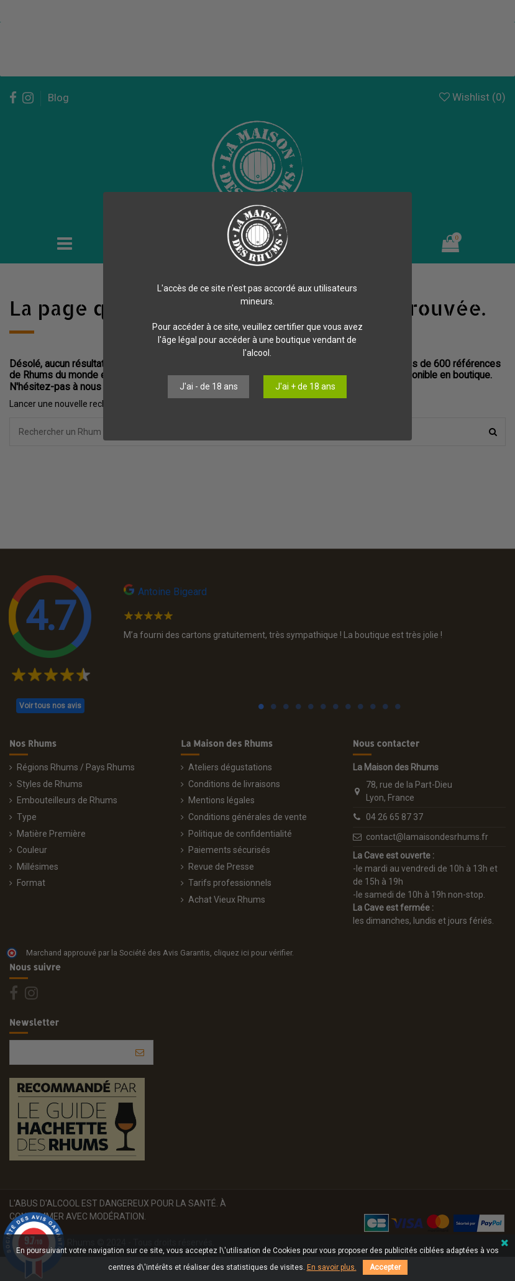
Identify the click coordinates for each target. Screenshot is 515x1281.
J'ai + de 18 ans (305, 386)
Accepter (385, 1267)
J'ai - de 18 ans (209, 386)
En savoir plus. (332, 1267)
